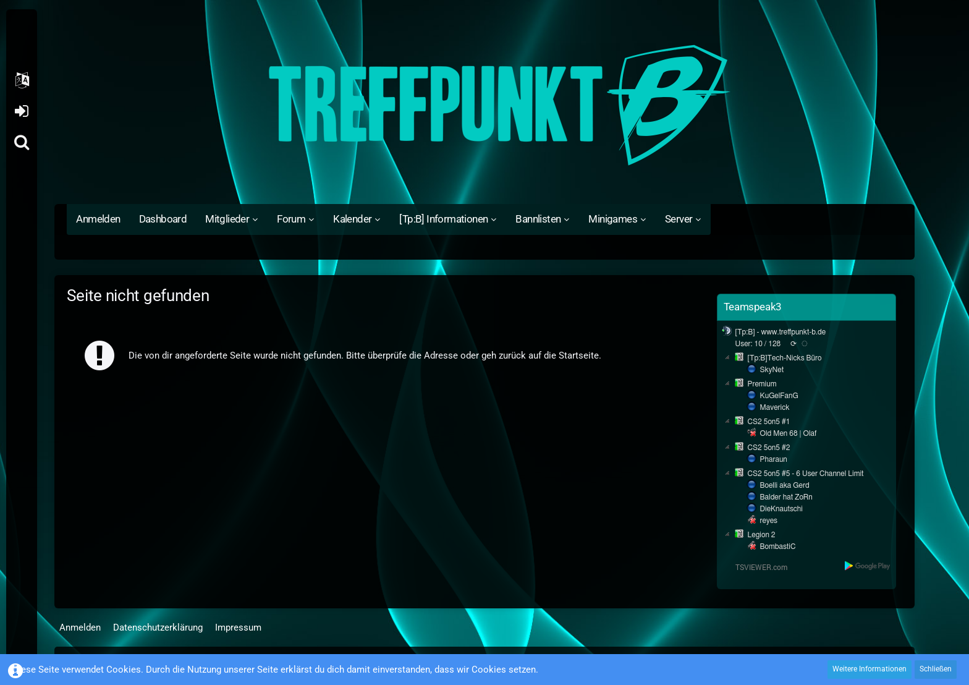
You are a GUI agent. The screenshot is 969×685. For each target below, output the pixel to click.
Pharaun (773, 459)
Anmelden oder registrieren (21, 111)
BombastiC (778, 546)
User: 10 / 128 (758, 343)
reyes (768, 520)
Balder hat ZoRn (786, 497)
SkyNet (772, 369)
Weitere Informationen (869, 669)
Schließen (936, 669)
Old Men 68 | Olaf (788, 433)
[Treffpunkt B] (484, 105)
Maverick (775, 407)
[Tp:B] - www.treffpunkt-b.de (780, 332)
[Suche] (21, 142)
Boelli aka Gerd (785, 485)
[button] (21, 80)
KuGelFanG (779, 395)
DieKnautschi (781, 509)
